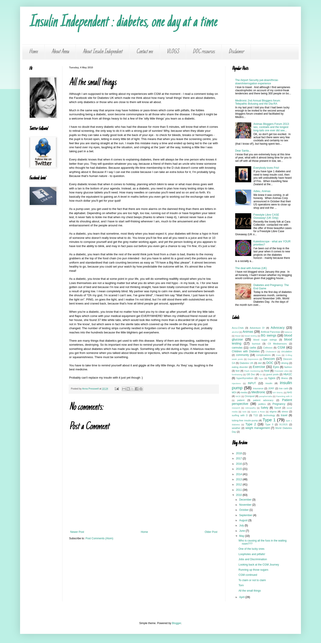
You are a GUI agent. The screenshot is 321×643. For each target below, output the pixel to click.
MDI (234, 392)
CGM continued (248, 574)
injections (236, 383)
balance (288, 332)
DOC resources (204, 52)
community (242, 355)
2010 (239, 495)
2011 (239, 489)
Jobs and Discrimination (253, 559)
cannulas (237, 347)
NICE (238, 396)
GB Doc (251, 374)
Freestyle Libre (281, 371)
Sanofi (277, 407)
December (245, 499)
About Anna (60, 52)
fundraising (237, 374)
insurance (258, 388)
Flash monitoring (252, 371)
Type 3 (269, 424)
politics (262, 404)
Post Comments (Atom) (99, 538)
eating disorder (240, 367)
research (236, 408)
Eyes (276, 367)
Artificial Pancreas (270, 332)
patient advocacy (263, 400)
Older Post (211, 531)
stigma (273, 411)
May (242, 536)
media (244, 392)
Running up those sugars (253, 569)
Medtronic (258, 392)
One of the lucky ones (251, 548)
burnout (256, 343)
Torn (241, 585)
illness (284, 378)
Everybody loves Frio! (266, 167)
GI (261, 374)
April (242, 597)
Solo (244, 411)
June (242, 530)
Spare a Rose (258, 411)
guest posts (272, 374)
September (246, 515)
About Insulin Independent (102, 52)
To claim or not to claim (252, 580)
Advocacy (277, 327)
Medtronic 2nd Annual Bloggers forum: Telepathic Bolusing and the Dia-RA (258, 102)
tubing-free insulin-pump (245, 420)
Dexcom (269, 359)
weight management (257, 428)
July (242, 525)
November (245, 504)
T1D (255, 415)
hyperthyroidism (244, 378)
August (243, 520)
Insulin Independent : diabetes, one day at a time (123, 23)
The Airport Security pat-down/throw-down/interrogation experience (257, 82)
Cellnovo (267, 347)
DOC (270, 363)
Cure (278, 355)
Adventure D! (257, 328)
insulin (268, 383)
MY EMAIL (278, 392)
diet (260, 363)
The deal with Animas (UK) (251, 268)
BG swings (268, 335)
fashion (288, 367)
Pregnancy (278, 404)
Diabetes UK (246, 363)
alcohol (235, 332)
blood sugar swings (265, 339)
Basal (238, 336)
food (266, 370)
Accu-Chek (238, 328)
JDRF (271, 388)
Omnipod (250, 396)
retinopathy (250, 408)
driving (284, 363)
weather (236, 428)
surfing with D (240, 415)
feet (238, 370)
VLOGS (173, 52)
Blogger (176, 623)
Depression (253, 359)
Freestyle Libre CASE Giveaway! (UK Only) (266, 216)
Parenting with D (284, 396)
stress (285, 411)
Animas (248, 331)
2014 (239, 474)
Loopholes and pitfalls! (252, 554)
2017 (239, 458)
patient (240, 400)
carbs (253, 347)
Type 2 (250, 424)
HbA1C (287, 374)
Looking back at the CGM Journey (259, 564)
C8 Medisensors (277, 343)
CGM (281, 347)
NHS (289, 392)
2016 (239, 463)
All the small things (250, 590)
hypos (271, 378)
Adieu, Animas (262, 191)
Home (33, 52)
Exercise (259, 367)
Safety (264, 407)
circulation (286, 351)
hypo (261, 378)
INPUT (252, 383)
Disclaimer (236, 52)
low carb (283, 388)
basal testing (251, 336)
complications (263, 355)
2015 (239, 469)
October (244, 509)
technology (269, 415)
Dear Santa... (243, 150)
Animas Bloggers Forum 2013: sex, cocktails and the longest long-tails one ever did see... (271, 127)
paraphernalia (265, 396)
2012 (239, 484)
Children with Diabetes (246, 351)
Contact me (144, 52)
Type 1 (269, 420)
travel (284, 415)
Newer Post (77, 531)
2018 (239, 453)
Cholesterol (270, 351)
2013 (239, 479)
